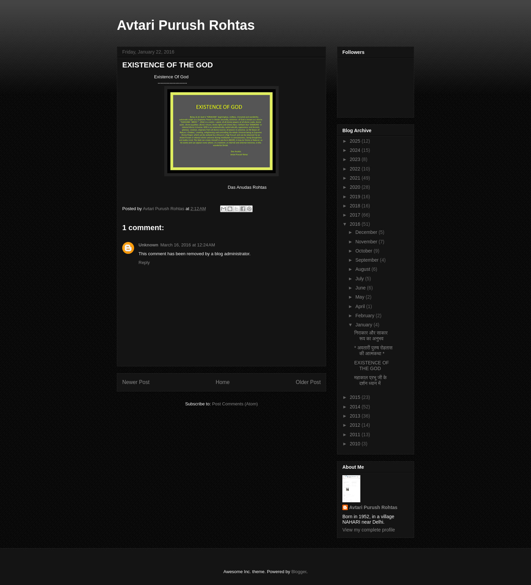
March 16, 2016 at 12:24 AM (188, 244)
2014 (356, 406)
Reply (144, 262)
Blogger (298, 571)
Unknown (148, 244)
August (363, 269)
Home (223, 382)
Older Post (308, 382)
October (364, 251)
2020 (356, 187)
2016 (356, 224)
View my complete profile (368, 529)
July (360, 278)
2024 (356, 150)
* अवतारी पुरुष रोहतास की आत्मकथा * (373, 350)
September (367, 260)
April (360, 306)
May (360, 297)
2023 (356, 159)
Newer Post (136, 382)
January (364, 324)
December (366, 232)
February (365, 315)
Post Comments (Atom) (235, 403)
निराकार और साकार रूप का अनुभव (371, 335)
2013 (356, 416)
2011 (356, 434)
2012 (356, 425)
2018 (356, 205)
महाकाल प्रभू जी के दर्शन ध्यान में (370, 380)
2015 (356, 397)
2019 (356, 196)
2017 (356, 215)
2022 (356, 169)
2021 (356, 178)
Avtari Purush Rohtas (186, 25)
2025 (356, 141)
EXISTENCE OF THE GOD (371, 365)
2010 (356, 443)
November (366, 241)
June (361, 287)
